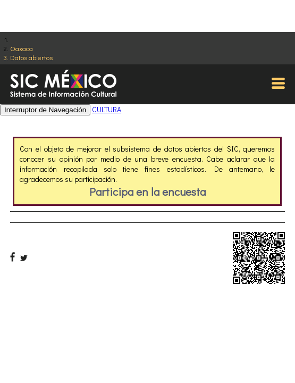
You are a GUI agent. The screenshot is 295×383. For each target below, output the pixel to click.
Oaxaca (21, 48)
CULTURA (106, 109)
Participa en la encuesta (147, 191)
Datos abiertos (31, 57)
